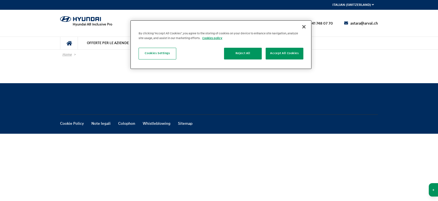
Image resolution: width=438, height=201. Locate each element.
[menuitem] (69, 43)
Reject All (242, 53)
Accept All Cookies (284, 53)
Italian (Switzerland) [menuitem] (353, 5)
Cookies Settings (157, 53)
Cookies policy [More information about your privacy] (212, 38)
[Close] (304, 27)
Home (67, 54)
